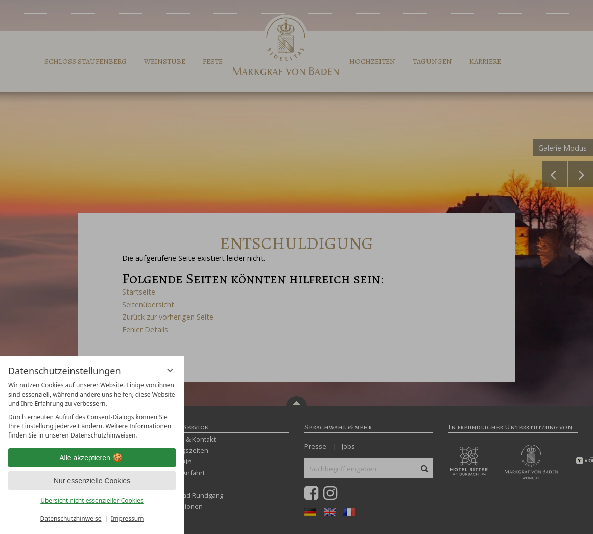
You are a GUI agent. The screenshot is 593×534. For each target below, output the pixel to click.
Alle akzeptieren (92, 458)
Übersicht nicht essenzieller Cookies (92, 500)
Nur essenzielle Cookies (92, 481)
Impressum (127, 518)
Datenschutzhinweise (71, 518)
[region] (92, 410)
